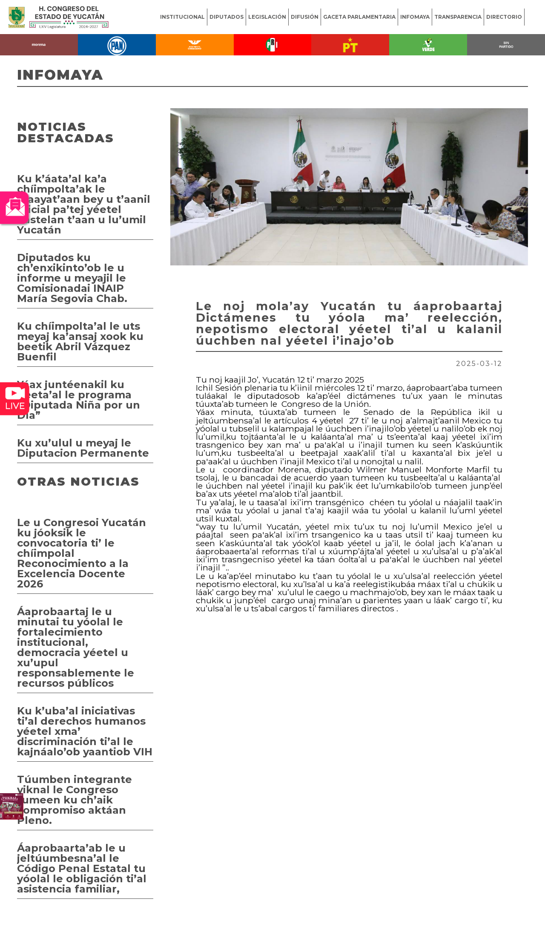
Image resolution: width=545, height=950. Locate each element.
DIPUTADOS (226, 17)
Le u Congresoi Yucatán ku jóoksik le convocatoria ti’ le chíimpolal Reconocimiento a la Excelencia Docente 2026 (81, 553)
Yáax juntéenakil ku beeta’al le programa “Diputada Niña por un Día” (78, 399)
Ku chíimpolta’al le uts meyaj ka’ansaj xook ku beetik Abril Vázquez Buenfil (80, 341)
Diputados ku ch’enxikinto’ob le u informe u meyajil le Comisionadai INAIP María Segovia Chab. (72, 278)
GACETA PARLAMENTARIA (359, 17)
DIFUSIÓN (304, 17)
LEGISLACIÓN (267, 17)
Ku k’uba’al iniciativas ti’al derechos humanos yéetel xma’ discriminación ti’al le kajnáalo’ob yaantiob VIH (84, 731)
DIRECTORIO (504, 17)
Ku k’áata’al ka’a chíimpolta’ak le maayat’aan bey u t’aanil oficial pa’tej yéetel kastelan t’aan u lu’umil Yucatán (83, 204)
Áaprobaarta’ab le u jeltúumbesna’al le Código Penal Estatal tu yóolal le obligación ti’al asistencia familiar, (81, 868)
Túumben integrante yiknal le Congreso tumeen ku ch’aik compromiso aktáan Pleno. (74, 799)
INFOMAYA (415, 17)
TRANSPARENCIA (458, 17)
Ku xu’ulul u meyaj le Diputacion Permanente (83, 448)
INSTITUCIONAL (182, 17)
